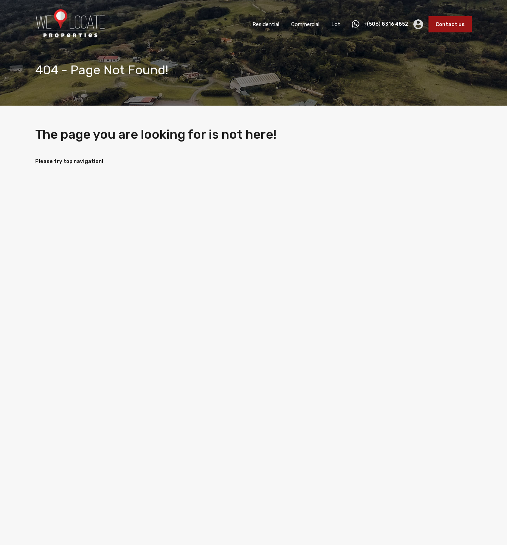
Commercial (305, 24)
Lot (335, 24)
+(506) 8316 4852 (385, 24)
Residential (265, 24)
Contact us (450, 24)
